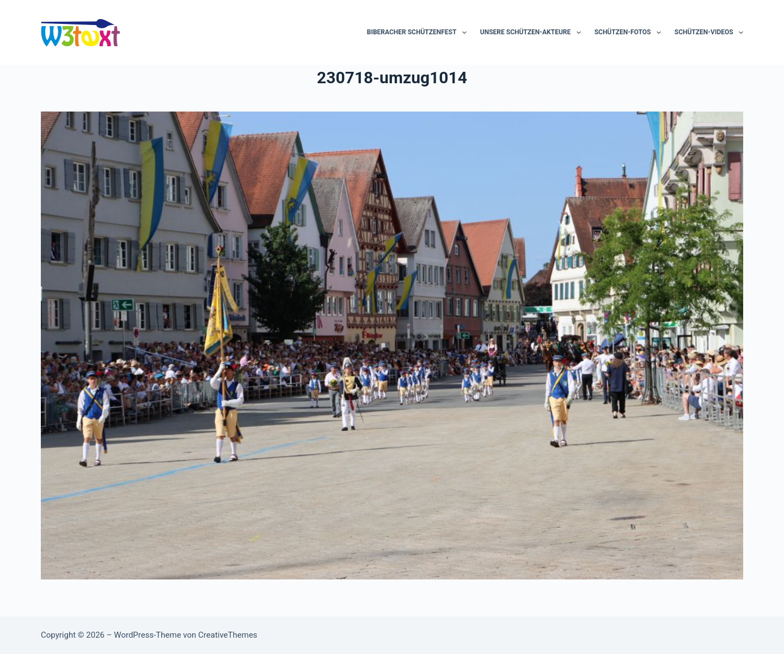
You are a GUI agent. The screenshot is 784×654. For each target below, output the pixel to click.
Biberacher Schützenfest (419, 32)
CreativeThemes (228, 635)
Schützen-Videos (709, 32)
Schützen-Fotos (630, 32)
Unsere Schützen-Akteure (532, 32)
